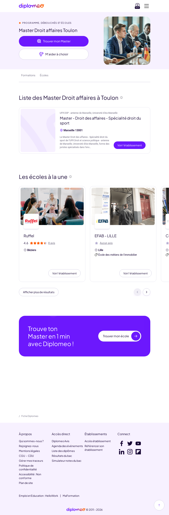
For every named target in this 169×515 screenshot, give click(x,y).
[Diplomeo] (31, 6)
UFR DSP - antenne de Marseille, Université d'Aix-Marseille (89, 113)
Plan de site (26, 482)
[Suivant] (146, 292)
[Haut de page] (159, 505)
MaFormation (71, 495)
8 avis (51, 243)
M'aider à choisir (53, 54)
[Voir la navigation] (146, 6)
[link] (75, 510)
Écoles (44, 75)
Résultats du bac (62, 455)
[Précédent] (137, 292)
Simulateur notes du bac (66, 460)
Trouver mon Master (53, 41)
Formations (28, 75)
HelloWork (51, 495)
